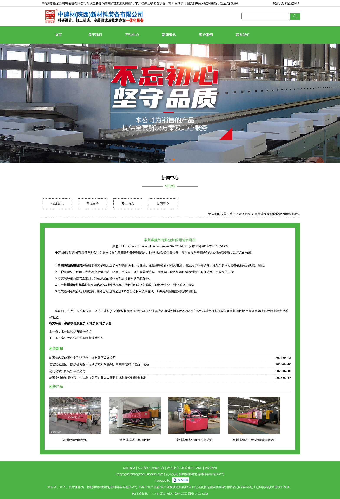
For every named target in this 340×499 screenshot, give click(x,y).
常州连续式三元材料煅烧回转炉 (254, 440)
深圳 (163, 493)
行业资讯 (57, 203)
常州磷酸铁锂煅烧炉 (118, 3)
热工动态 (128, 203)
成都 (205, 493)
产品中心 (132, 35)
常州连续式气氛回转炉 (134, 440)
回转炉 (90, 323)
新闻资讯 (169, 35)
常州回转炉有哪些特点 (76, 331)
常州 (177, 493)
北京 (198, 493)
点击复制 (172, 474)
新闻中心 (163, 203)
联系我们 (243, 35)
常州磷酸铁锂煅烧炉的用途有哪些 (277, 214)
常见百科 (93, 203)
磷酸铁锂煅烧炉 (74, 323)
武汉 (184, 493)
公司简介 (144, 468)
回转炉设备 (103, 323)
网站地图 (211, 468)
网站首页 (129, 468)
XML (199, 468)
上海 (156, 493)
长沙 (170, 493)
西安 (191, 493)
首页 (58, 35)
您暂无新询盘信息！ (286, 3)
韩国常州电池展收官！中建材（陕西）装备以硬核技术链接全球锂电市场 (97, 377)
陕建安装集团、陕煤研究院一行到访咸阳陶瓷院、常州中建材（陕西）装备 (99, 364)
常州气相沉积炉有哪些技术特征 (82, 338)
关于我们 (95, 35)
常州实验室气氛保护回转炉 (194, 440)
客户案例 (206, 35)
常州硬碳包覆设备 (75, 440)
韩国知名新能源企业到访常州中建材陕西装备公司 (82, 357)
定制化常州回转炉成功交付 (67, 371)
